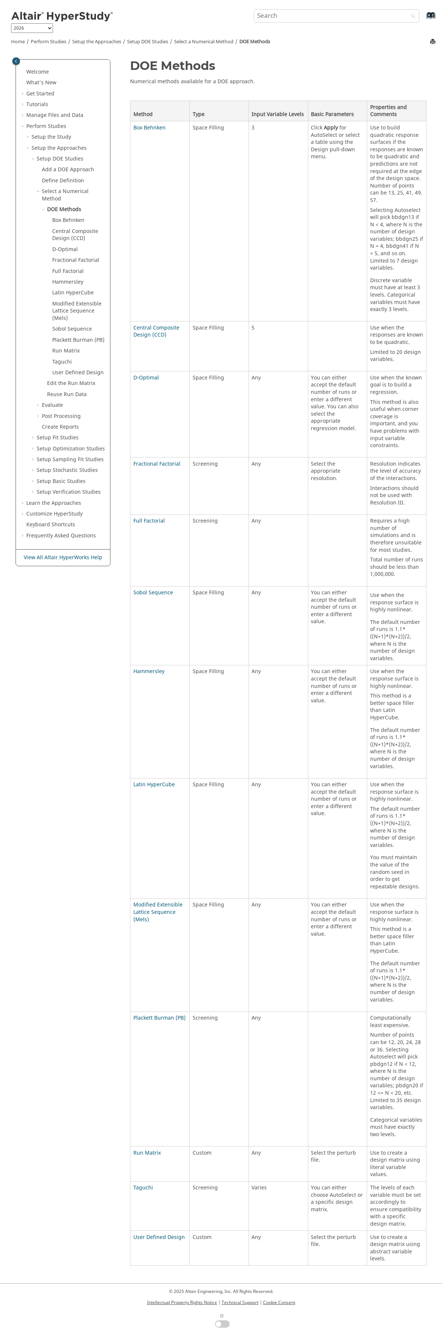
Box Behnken (149, 128)
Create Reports (60, 427)
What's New (41, 83)
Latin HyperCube (154, 784)
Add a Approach (68, 169)
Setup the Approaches (96, 41)
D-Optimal (146, 378)
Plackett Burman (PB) (159, 1018)
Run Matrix (147, 1153)
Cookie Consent (279, 1302)
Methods (254, 41)
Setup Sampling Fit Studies (70, 459)
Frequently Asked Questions (61, 536)
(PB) (78, 340)
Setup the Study (51, 137)
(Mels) (77, 311)
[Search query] (336, 16)
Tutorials (37, 104)
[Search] (411, 16)
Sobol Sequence (72, 329)
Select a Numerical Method (203, 41)
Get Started (40, 94)
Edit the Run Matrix (71, 383)
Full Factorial (149, 521)
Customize (54, 514)
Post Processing (61, 416)
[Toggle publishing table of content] (16, 61)
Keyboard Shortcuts (50, 524)
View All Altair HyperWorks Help (63, 557)
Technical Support (240, 1302)
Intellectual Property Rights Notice (182, 1302)
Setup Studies (61, 481)
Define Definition (63, 181)
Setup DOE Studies (147, 41)
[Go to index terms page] (423, 19)
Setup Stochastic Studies (67, 470)
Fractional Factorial (156, 464)
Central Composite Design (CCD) (156, 331)
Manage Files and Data (54, 115)
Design (78, 372)
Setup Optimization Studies (71, 449)
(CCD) (75, 235)
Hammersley (148, 671)
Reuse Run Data (67, 394)
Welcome (37, 72)
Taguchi (143, 1188)
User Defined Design (159, 1237)
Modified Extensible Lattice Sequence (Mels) (158, 912)
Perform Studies (48, 41)
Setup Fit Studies (58, 438)
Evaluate (52, 405)
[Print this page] (433, 42)
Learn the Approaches (53, 503)
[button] (23, 72)
